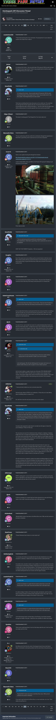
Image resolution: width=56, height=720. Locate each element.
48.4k (8, 396)
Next (44, 25)
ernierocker (8, 341)
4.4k (8, 77)
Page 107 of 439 (51, 27)
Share (40, 18)
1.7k (8, 267)
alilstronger (8, 473)
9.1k (8, 353)
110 (34, 25)
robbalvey (10, 18)
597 (8, 127)
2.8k (8, 99)
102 (9, 25)
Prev (6, 25)
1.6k (8, 614)
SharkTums (8, 532)
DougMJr (8, 255)
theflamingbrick (8, 554)
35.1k (8, 545)
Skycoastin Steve (8, 133)
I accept (49, 717)
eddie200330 (8, 601)
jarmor (8, 64)
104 (15, 25)
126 (8, 289)
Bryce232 (8, 668)
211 (8, 637)
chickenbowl (8, 513)
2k (9, 47)
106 (22, 25)
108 (28, 25)
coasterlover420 (8, 35)
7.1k (8, 656)
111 (37, 25)
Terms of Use (5, 718)
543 (8, 680)
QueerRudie (8, 86)
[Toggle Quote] (17, 89)
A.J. (8, 643)
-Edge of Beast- (8, 114)
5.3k (8, 589)
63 (9, 566)
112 (40, 25)
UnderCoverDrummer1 (8, 296)
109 (31, 25)
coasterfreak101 (8, 576)
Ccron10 (8, 152)
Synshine (8, 624)
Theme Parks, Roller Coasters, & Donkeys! (25, 19)
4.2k (8, 145)
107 (25, 25)
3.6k (8, 485)
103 (12, 25)
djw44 (8, 277)
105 (19, 25)
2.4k (8, 164)
